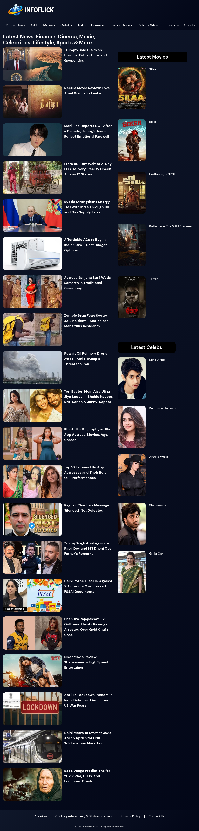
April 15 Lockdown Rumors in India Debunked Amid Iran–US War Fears (88, 700)
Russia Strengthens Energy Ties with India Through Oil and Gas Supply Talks (87, 207)
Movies (49, 25)
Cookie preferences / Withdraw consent (84, 816)
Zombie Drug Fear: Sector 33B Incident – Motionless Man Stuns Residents (86, 320)
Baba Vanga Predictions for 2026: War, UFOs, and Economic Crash (87, 776)
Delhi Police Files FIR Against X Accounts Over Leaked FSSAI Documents (88, 586)
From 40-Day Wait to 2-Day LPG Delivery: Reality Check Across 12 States (88, 169)
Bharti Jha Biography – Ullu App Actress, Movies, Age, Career (87, 434)
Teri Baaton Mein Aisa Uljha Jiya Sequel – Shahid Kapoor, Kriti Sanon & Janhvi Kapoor (88, 396)
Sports (189, 25)
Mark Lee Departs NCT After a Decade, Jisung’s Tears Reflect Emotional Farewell (88, 131)
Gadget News (121, 25)
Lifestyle (172, 25)
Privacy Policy (131, 816)
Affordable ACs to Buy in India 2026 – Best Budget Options (85, 244)
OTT (34, 25)
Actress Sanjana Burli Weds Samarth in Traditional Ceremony (87, 282)
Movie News (15, 25)
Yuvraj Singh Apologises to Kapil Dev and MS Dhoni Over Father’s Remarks (88, 548)
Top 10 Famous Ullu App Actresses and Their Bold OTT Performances (85, 472)
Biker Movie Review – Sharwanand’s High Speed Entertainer (86, 662)
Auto (82, 25)
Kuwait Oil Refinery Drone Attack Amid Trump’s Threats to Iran (85, 358)
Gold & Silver (148, 25)
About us (40, 816)
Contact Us (156, 816)
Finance (97, 25)
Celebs (66, 25)
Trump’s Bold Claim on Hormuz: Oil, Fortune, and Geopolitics (85, 55)
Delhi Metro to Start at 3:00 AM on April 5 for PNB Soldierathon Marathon (87, 738)
